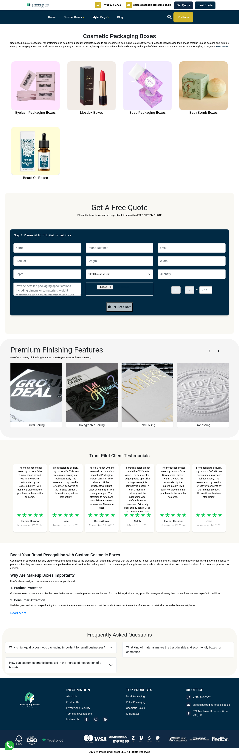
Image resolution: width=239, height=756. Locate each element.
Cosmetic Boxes (135, 707)
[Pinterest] (105, 719)
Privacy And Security (78, 707)
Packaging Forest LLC (112, 752)
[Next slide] (218, 351)
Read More (222, 46)
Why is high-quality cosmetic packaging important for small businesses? (57, 647)
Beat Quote (205, 5)
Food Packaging (135, 696)
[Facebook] (86, 719)
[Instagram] (96, 719)
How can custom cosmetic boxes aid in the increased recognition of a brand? (55, 665)
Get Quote (183, 5)
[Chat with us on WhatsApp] (9, 745)
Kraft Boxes (132, 713)
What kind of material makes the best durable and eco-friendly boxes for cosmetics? (173, 650)
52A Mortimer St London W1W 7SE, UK (207, 713)
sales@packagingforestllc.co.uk (208, 705)
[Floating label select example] (119, 274)
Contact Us (72, 702)
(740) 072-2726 (198, 697)
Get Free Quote (119, 307)
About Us (71, 696)
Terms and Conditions (79, 713)
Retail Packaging (135, 702)
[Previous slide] (209, 351)
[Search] (169, 17)
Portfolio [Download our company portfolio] (183, 17)
